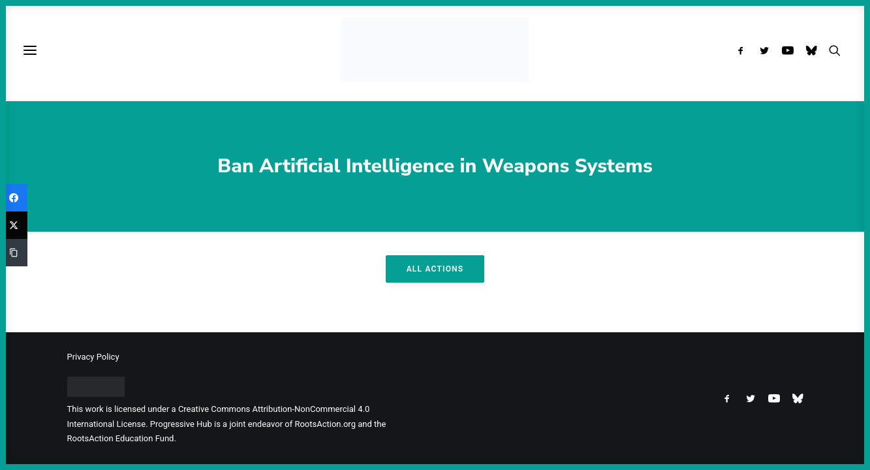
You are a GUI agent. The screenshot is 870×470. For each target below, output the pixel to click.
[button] (744, 50)
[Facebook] (13, 198)
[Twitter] (13, 225)
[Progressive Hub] (435, 50)
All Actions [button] (435, 269)
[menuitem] (744, 50)
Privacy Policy (93, 357)
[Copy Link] (13, 252)
